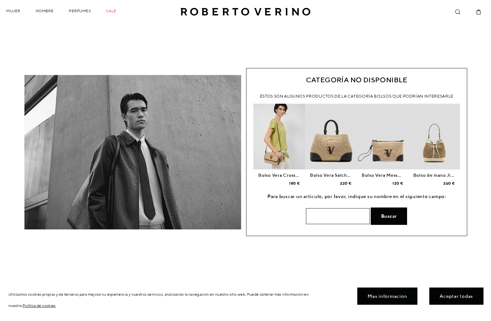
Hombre (45, 10)
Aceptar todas (456, 296)
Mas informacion (387, 296)
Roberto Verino (245, 12)
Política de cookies (39, 305)
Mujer (13, 10)
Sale (111, 10)
